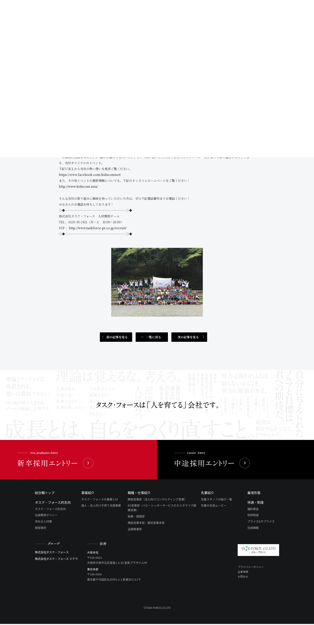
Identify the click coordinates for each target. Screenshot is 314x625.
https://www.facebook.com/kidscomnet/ (90, 176)
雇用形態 (253, 493)
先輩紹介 (207, 493)
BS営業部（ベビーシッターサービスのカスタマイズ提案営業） (162, 508)
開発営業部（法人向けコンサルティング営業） (157, 500)
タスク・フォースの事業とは (99, 500)
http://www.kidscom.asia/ (78, 187)
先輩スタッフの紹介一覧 (216, 500)
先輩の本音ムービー (214, 506)
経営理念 (40, 528)
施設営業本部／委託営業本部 (146, 523)
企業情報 (243, 572)
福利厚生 (253, 510)
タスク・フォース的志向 (53, 503)
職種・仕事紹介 (139, 493)
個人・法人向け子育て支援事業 (101, 506)
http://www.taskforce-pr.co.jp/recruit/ (98, 229)
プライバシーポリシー (251, 568)
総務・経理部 (136, 517)
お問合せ (243, 577)
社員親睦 (253, 528)
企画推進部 (135, 530)
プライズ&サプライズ (261, 522)
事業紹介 (87, 493)
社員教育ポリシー (46, 516)
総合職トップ (45, 493)
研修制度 (253, 516)
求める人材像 (43, 522)
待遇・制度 (255, 503)
